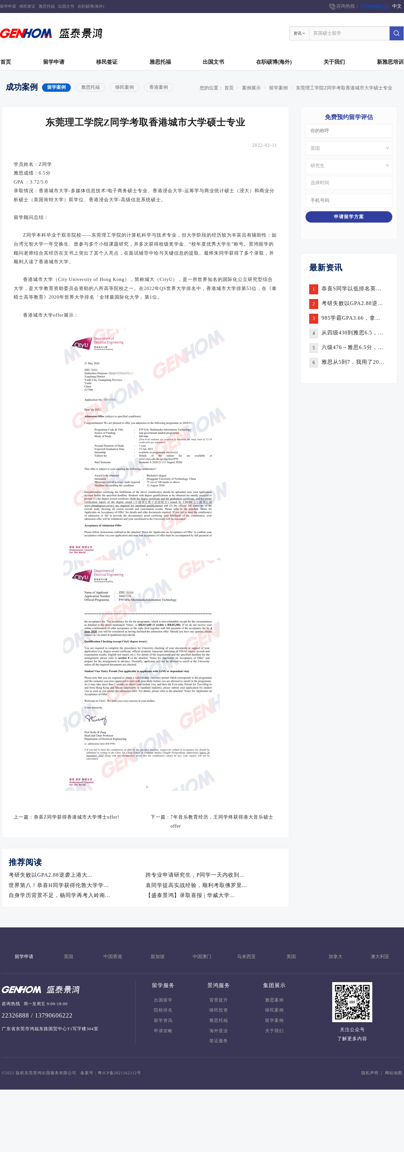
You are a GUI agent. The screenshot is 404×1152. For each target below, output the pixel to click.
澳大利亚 (380, 956)
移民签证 (27, 6)
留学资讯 (163, 1020)
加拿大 (336, 956)
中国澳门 (202, 956)
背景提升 (218, 1000)
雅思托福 (47, 6)
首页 (5, 62)
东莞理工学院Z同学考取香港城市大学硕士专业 (344, 87)
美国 (291, 956)
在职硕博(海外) (90, 6)
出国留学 (163, 1000)
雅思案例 (274, 1000)
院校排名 (163, 1010)
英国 (68, 956)
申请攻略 (163, 1031)
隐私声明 (370, 1073)
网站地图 (393, 1073)
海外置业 (218, 1031)
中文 (397, 6)
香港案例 (158, 87)
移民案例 (124, 87)
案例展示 (251, 87)
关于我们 (334, 62)
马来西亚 (246, 956)
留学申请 (8, 6)
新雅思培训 (390, 62)
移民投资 (218, 1010)
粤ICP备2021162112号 (119, 1073)
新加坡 (158, 956)
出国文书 (66, 6)
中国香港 (113, 956)
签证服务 (218, 1041)
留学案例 (56, 87)
